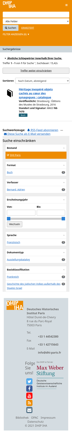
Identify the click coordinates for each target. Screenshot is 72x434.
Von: (9, 206)
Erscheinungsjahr (17, 199)
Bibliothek (22, 418)
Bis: (39, 206)
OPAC (34, 418)
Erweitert (27, 27)
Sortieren (8, 80)
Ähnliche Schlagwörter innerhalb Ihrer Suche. (33, 58)
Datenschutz (35, 422)
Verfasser (12, 182)
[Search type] (36, 21)
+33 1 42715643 (48, 344)
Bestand (12, 148)
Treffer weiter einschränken (36, 70)
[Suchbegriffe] (36, 15)
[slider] (8, 218)
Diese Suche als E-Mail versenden (27, 134)
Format (11, 165)
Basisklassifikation (18, 269)
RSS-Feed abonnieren (42, 130)
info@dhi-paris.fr (49, 352)
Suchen (10, 27)
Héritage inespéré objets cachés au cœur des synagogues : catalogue (36, 93)
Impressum (48, 418)
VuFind (9, 5)
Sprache (12, 235)
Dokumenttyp (15, 252)
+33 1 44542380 (48, 336)
